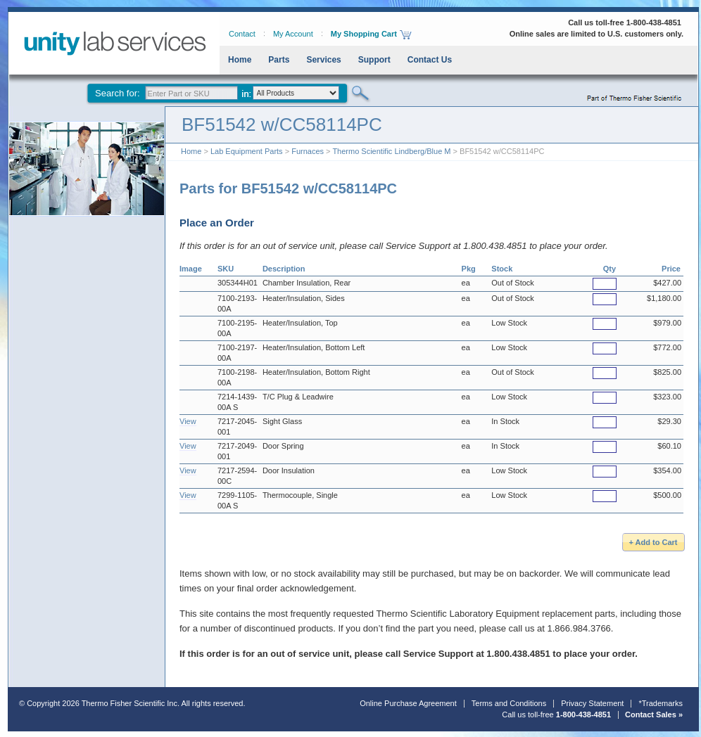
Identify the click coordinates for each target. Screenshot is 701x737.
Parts (278, 60)
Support (374, 60)
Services (323, 60)
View (187, 421)
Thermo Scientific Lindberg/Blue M (391, 151)
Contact (242, 34)
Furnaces (307, 151)
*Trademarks (660, 703)
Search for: (117, 93)
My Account (293, 34)
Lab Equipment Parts (246, 151)
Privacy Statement (592, 703)
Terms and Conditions (509, 703)
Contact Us (430, 60)
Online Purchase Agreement (408, 703)
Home (239, 60)
